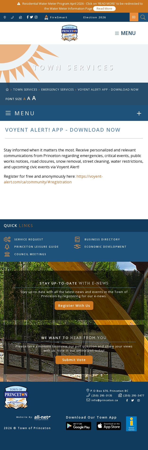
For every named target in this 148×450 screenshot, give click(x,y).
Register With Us (74, 305)
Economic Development (100, 246)
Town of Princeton (39, 33)
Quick (18, 225)
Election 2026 (94, 17)
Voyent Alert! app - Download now (108, 90)
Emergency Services (57, 90)
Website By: (33, 417)
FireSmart (58, 17)
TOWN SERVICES (25, 90)
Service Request (24, 239)
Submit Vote (74, 360)
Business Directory (97, 239)
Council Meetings (25, 254)
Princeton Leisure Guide (32, 246)
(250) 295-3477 (133, 395)
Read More (104, 8)
